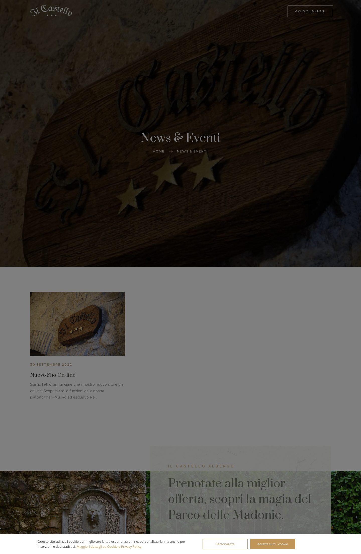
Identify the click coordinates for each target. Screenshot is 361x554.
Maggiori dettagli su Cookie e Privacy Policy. (109, 546)
